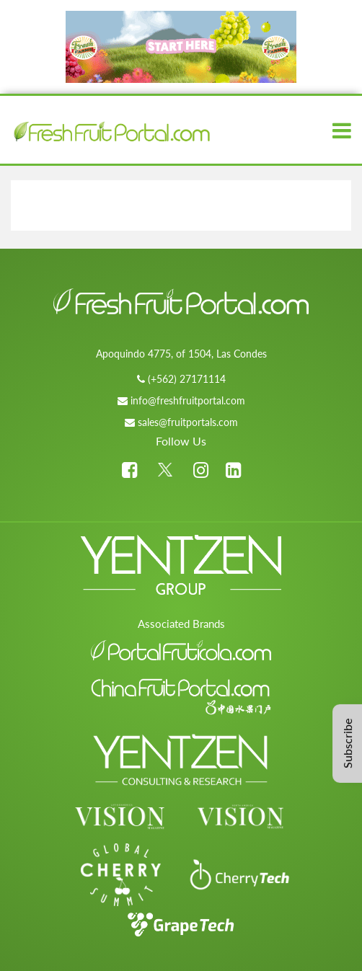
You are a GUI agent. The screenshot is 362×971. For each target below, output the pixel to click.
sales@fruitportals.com (188, 422)
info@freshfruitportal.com (188, 400)
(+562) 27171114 (187, 379)
